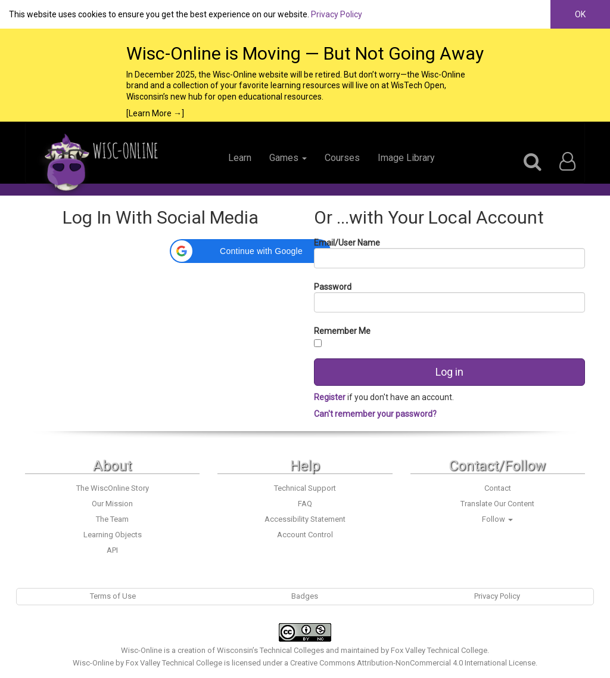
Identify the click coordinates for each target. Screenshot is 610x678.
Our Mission (112, 503)
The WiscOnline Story (112, 488)
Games (288, 157)
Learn (239, 157)
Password (332, 287)
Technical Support (305, 488)
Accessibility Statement (305, 519)
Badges (304, 596)
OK (580, 14)
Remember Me (342, 331)
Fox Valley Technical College (439, 650)
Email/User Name (347, 242)
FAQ (305, 503)
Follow (497, 519)
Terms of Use (113, 596)
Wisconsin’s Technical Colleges (270, 650)
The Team (112, 519)
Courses (342, 157)
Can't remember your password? (375, 414)
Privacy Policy (336, 14)
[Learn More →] (155, 113)
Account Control (305, 534)
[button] (250, 251)
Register (330, 397)
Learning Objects (112, 534)
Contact (497, 488)
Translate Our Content (497, 503)
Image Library (406, 157)
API (112, 550)
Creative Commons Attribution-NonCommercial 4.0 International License (413, 662)
